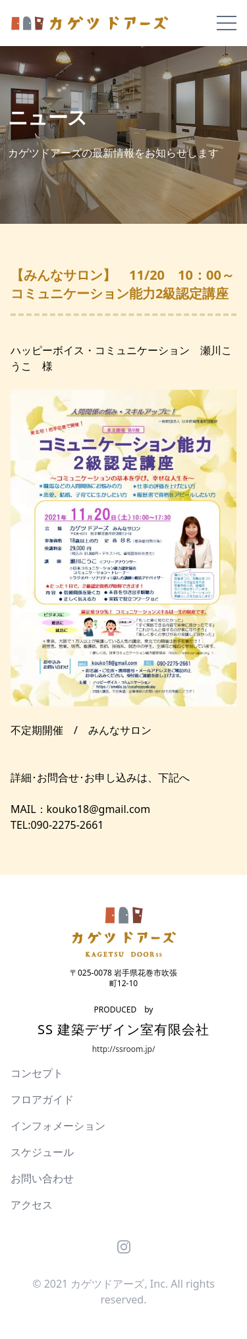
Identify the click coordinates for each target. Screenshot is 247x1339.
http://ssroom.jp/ (123, 1049)
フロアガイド (42, 1099)
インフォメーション (58, 1125)
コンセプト (37, 1073)
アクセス (32, 1204)
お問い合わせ (42, 1178)
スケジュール (42, 1152)
